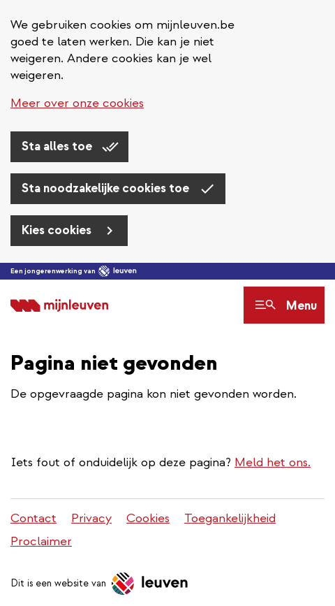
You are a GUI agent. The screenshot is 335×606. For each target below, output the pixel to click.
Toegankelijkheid (230, 518)
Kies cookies (58, 230)
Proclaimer (41, 541)
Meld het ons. (272, 462)
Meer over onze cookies (77, 103)
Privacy (91, 518)
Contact (33, 518)
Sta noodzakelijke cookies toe (107, 188)
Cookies (148, 518)
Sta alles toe (58, 146)
